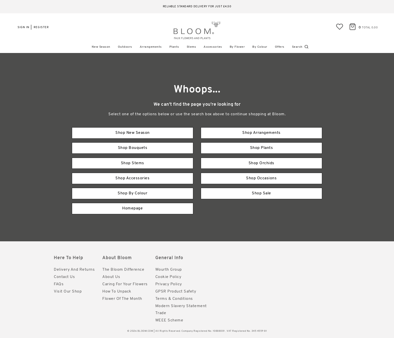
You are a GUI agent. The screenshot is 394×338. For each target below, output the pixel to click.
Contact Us (64, 277)
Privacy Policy (168, 284)
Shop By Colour (132, 193)
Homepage (132, 208)
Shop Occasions (261, 178)
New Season (101, 46)
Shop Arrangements (261, 133)
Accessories (213, 46)
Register (41, 27)
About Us (111, 277)
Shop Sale (261, 193)
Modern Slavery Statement (181, 306)
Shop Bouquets (132, 148)
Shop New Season (132, 133)
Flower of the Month (122, 299)
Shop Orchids (261, 163)
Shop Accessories (132, 178)
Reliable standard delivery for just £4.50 (197, 6)
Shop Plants (261, 148)
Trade (160, 313)
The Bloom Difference (123, 270)
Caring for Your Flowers (125, 284)
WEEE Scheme (169, 320)
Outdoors (125, 46)
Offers (279, 46)
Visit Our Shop (68, 292)
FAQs (59, 284)
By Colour (259, 46)
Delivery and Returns (74, 270)
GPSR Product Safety (175, 292)
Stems (191, 46)
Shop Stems (132, 163)
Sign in (23, 27)
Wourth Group (168, 270)
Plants (174, 46)
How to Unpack (116, 292)
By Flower (237, 46)
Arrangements (151, 46)
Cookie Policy (168, 277)
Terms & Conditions (174, 299)
